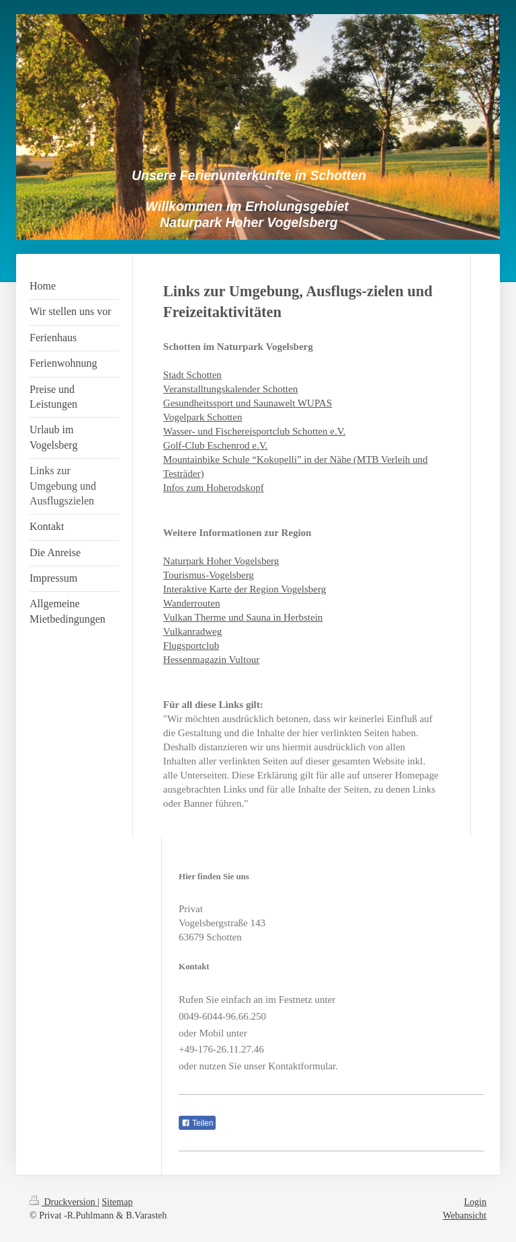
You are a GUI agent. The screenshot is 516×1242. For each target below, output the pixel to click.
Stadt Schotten (192, 374)
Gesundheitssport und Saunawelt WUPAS (247, 403)
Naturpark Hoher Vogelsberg (221, 561)
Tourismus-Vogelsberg (208, 575)
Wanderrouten (191, 603)
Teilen (197, 1123)
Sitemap (117, 1202)
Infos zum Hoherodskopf (213, 487)
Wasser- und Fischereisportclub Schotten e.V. (254, 431)
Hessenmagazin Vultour (211, 659)
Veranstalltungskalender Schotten (230, 389)
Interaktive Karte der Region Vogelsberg (244, 589)
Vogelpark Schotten (203, 417)
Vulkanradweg (192, 631)
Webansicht (464, 1215)
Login (475, 1202)
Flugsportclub (191, 645)
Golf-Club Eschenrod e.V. (215, 445)
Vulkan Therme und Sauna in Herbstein (243, 617)
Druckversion (63, 1202)
